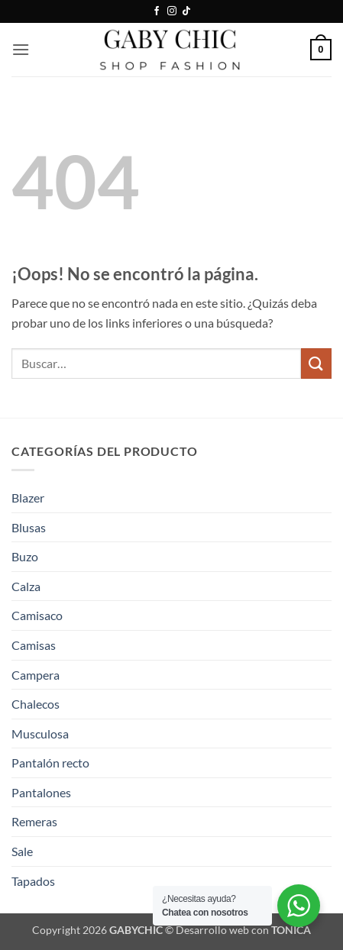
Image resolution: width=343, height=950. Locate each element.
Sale (22, 851)
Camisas (33, 645)
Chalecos (35, 703)
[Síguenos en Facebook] (156, 11)
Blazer (27, 497)
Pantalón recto (50, 762)
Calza (25, 586)
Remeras (34, 821)
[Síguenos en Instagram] (171, 11)
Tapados (33, 881)
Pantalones (41, 792)
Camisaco (37, 615)
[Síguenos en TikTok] (186, 11)
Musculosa (40, 733)
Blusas (28, 527)
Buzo (24, 556)
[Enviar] (316, 363)
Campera (35, 674)
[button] (20, 49)
